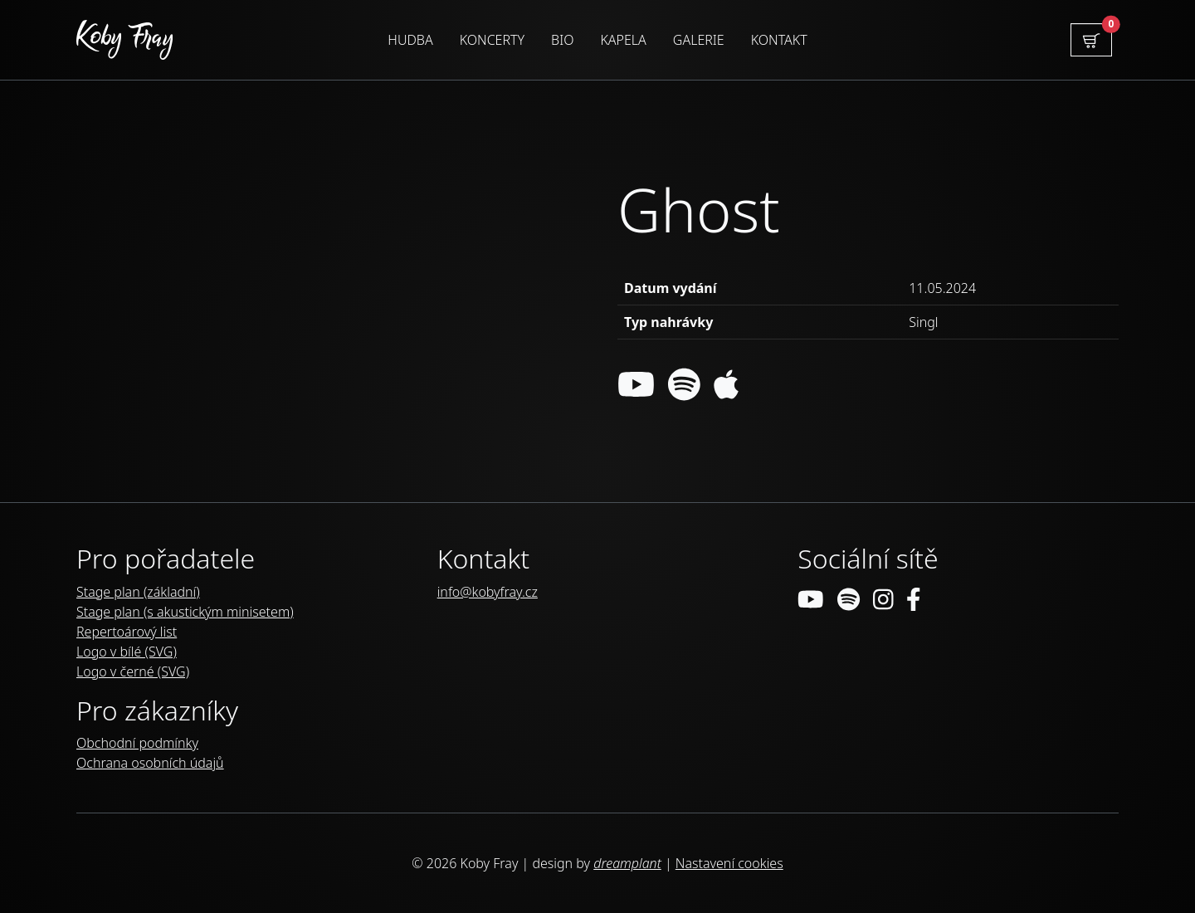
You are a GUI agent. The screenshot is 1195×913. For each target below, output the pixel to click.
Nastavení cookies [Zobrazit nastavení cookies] (729, 863)
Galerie (698, 40)
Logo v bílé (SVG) (126, 651)
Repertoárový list (126, 631)
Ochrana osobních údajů (150, 763)
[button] (1091, 39)
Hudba (410, 40)
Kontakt (779, 40)
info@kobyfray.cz (487, 592)
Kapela (623, 40)
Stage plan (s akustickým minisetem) (185, 612)
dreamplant (627, 863)
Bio (562, 40)
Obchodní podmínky (137, 743)
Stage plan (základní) (138, 592)
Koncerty (492, 40)
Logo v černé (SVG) (132, 671)
